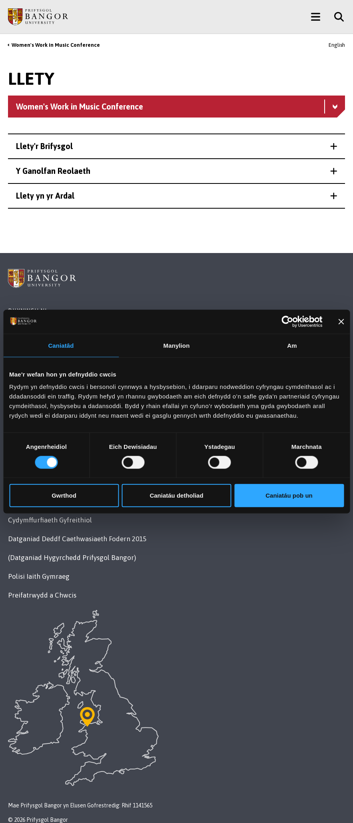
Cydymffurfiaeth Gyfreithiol (50, 520)
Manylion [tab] (177, 345)
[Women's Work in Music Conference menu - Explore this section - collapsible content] (176, 107)
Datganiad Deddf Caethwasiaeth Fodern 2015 (77, 539)
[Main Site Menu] (315, 16)
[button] (176, 146)
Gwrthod (64, 495)
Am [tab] (292, 345)
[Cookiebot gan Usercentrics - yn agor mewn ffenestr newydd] (288, 321)
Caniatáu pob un (289, 495)
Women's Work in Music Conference (56, 45)
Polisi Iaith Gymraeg (39, 576)
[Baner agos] (341, 321)
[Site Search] (336, 16)
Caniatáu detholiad (176, 495)
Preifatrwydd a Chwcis (42, 595)
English (337, 45)
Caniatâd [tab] (61, 345)
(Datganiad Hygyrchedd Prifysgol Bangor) (72, 558)
